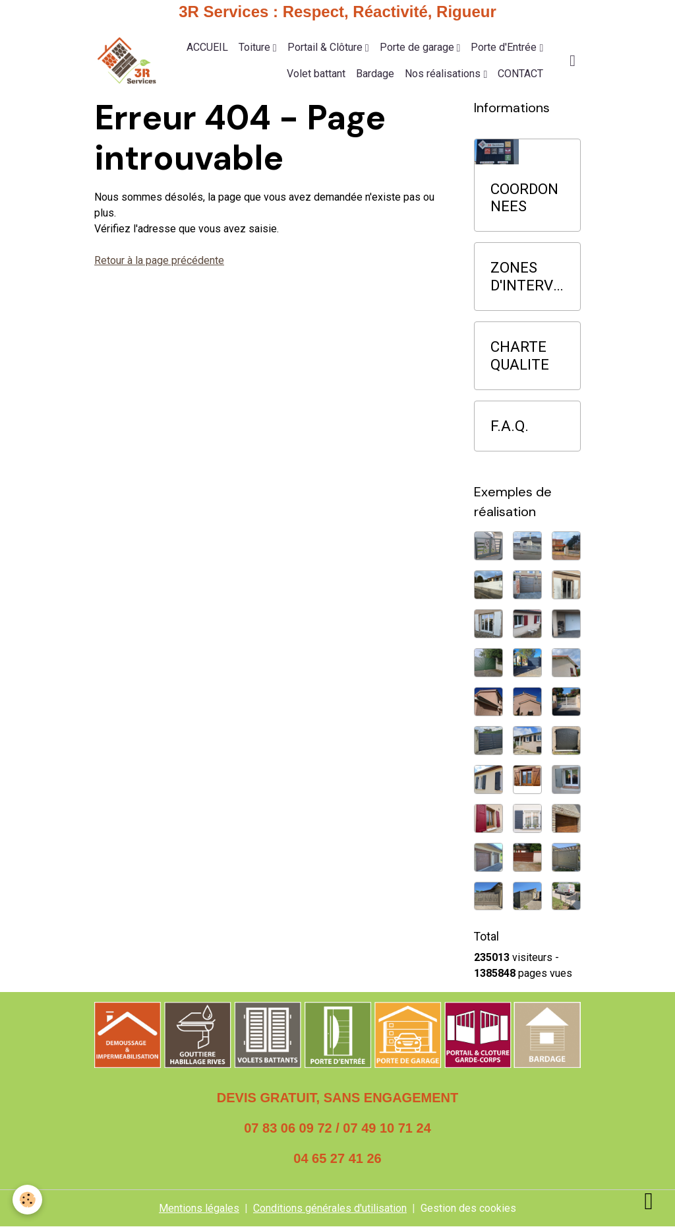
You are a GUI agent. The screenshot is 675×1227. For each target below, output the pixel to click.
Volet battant (316, 73)
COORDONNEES (524, 197)
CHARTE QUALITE (519, 355)
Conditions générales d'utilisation (330, 1208)
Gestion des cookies (468, 1208)
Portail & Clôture (326, 47)
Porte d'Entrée (505, 47)
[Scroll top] (648, 1200)
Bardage (375, 73)
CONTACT (520, 73)
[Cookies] (28, 1199)
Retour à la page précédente (159, 260)
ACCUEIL (207, 47)
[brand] (126, 60)
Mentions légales (199, 1208)
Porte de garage (418, 47)
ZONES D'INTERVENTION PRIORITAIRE (526, 276)
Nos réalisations (444, 73)
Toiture (256, 47)
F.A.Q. (509, 425)
